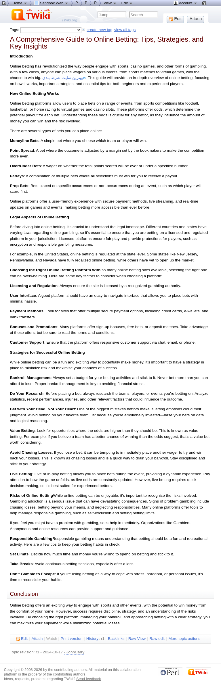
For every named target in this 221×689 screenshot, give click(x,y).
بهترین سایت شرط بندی (64, 78)
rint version (72, 638)
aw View (137, 638)
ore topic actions (184, 638)
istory (92, 638)
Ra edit (157, 638)
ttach (37, 638)
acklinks (116, 638)
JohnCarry (75, 652)
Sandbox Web (51, 3)
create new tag (99, 30)
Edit (127, 3)
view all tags (125, 30)
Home (19, 3)
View (110, 3)
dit (22, 638)
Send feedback (88, 679)
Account (185, 3)
